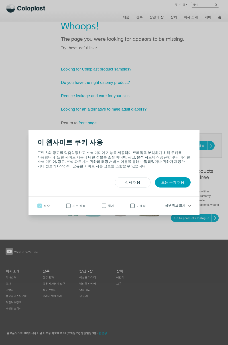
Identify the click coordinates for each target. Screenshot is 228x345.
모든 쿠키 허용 (172, 182)
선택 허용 (132, 182)
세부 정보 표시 (175, 205)
